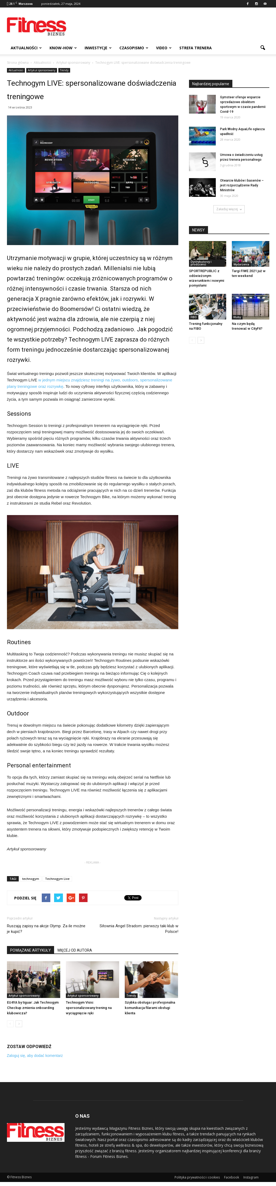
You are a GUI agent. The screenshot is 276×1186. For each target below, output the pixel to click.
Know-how (63, 47)
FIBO (194, 317)
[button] (262, 48)
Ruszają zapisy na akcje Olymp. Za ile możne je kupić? (46, 929)
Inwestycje (98, 47)
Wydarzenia (241, 264)
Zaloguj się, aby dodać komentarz (35, 1055)
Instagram (251, 1177)
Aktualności (26, 47)
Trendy (64, 70)
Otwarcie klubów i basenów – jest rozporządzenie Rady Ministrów (242, 185)
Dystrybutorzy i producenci (201, 263)
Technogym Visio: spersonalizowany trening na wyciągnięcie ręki (89, 1007)
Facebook (231, 1177)
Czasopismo (133, 47)
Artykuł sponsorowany (41, 70)
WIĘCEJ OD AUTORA (74, 950)
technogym (30, 879)
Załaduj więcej (229, 209)
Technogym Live (57, 879)
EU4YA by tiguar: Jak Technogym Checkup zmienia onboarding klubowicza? (33, 1007)
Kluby (237, 317)
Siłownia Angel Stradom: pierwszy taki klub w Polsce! (139, 929)
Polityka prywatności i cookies (197, 1177)
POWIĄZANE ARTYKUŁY (30, 950)
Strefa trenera (195, 47)
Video (164, 47)
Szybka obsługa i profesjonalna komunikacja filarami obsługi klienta (150, 1007)
